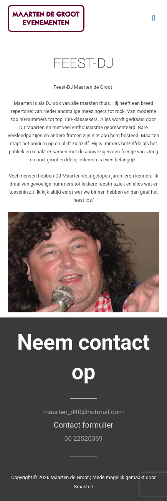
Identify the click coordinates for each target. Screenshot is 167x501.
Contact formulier (84, 425)
